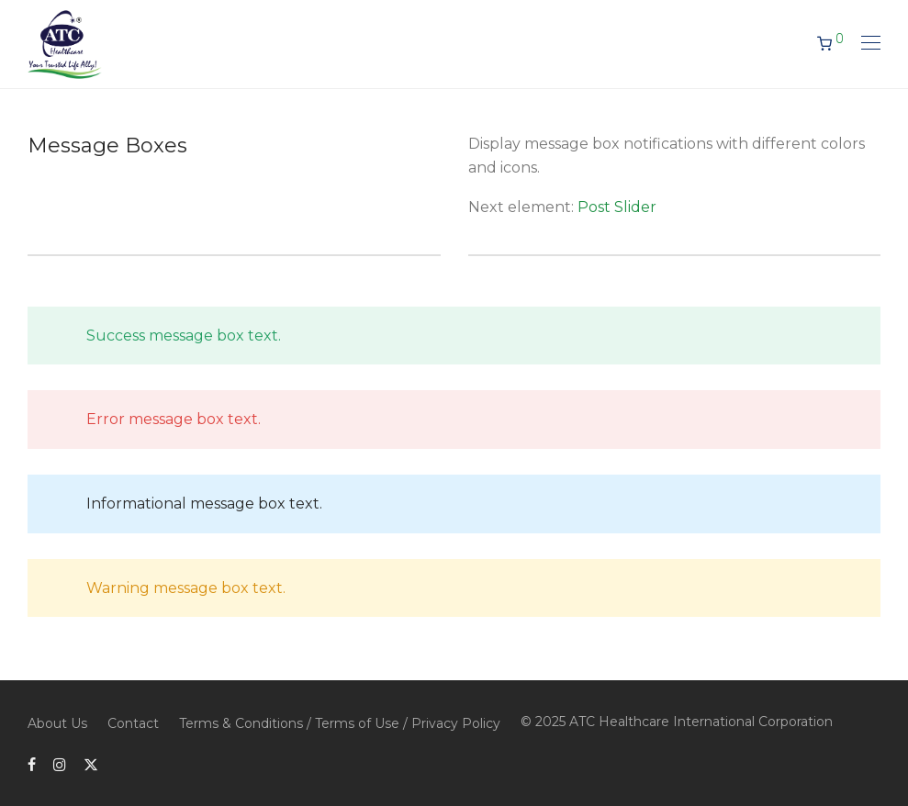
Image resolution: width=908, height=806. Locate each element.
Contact (133, 723)
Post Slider (616, 207)
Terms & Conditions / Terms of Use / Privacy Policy (339, 723)
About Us (57, 723)
